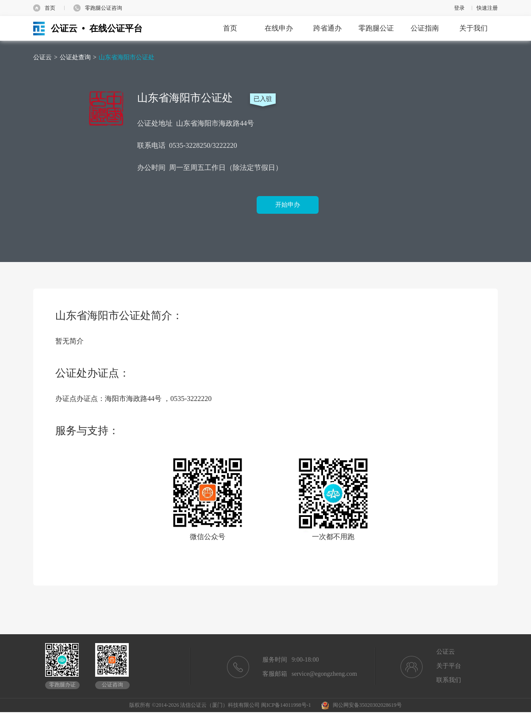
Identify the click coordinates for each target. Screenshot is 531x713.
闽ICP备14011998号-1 (286, 705)
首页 (50, 8)
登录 (459, 8)
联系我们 (448, 680)
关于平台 (448, 666)
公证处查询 (75, 57)
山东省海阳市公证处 (126, 57)
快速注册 (487, 8)
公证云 (42, 57)
